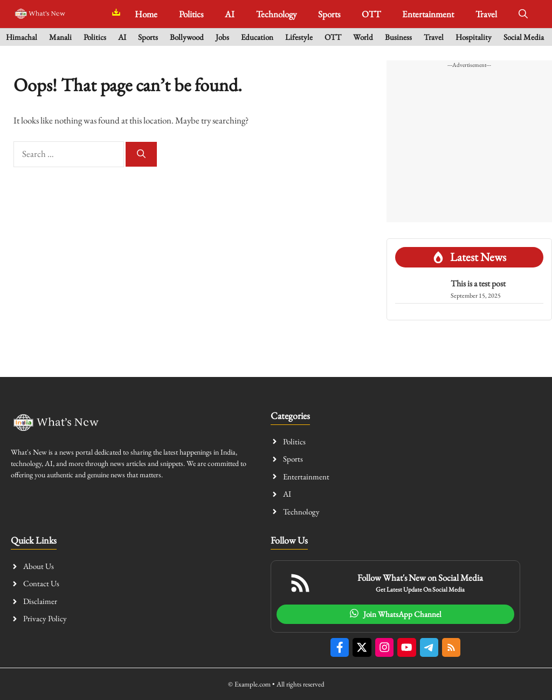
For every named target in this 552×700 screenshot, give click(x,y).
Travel (486, 14)
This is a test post (478, 283)
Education (257, 37)
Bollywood (187, 37)
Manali (60, 37)
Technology (276, 14)
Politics (191, 14)
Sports (329, 14)
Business (398, 37)
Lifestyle (299, 37)
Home (146, 14)
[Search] (141, 154)
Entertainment (428, 14)
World (363, 37)
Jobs (222, 37)
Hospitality (474, 37)
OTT (371, 14)
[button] (523, 14)
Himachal (21, 37)
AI (229, 14)
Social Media (523, 37)
